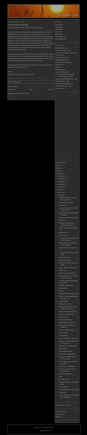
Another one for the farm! (66, 202)
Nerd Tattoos (59, 27)
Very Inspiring (63, 335)
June (60, 192)
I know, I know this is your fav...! (68, 267)
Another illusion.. (64, 301)
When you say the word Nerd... (67, 273)
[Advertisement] (64, 125)
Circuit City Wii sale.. (65, 257)
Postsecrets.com (63, 232)
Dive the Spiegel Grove (62, 57)
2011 (58, 165)
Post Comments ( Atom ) (22, 93)
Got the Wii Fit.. (63, 288)
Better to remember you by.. (66, 330)
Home (31, 89)
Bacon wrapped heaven (65, 319)
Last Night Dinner (64, 379)
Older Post (51, 89)
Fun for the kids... (64, 333)
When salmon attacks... (65, 260)
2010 (58, 168)
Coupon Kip (59, 24)
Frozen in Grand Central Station (68, 346)
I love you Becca (63, 235)
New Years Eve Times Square (64, 62)
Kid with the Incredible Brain (67, 354)
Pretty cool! (62, 220)
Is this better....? (63, 270)
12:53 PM (31, 74)
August (61, 187)
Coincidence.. (62, 205)
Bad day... (61, 291)
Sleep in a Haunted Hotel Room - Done (66, 79)
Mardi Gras (59, 67)
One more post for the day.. (18, 25)
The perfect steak (63, 317)
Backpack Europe (60, 69)
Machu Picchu (60, 65)
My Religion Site (60, 39)
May (60, 195)
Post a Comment (12, 86)
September (62, 184)
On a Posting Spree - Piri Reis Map (68, 389)
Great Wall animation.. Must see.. (68, 338)
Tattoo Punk (59, 29)
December (62, 176)
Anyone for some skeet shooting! (68, 217)
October (61, 181)
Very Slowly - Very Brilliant (66, 366)
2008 (58, 173)
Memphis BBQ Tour (61, 48)
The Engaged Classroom (65, 351)
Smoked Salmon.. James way (67, 322)
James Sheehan (60, 414)
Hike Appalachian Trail (62, 60)
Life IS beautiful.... (64, 387)
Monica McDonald (61, 36)
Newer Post (11, 89)
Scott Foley (59, 32)
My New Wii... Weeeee (65, 304)
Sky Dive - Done (60, 88)
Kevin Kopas (59, 34)
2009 (58, 171)
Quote (60, 376)
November (62, 179)
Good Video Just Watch (65, 374)
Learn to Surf (59, 55)
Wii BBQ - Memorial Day (66, 285)
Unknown (58, 416)
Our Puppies (62, 392)
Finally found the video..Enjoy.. (67, 311)
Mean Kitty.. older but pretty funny (68, 293)
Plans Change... (63, 348)
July (60, 189)
